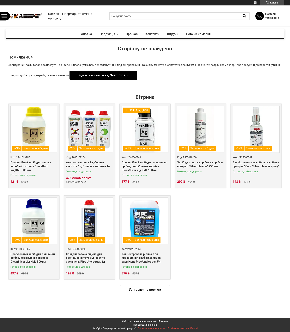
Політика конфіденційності (183, 328)
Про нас (132, 34)
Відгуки (172, 34)
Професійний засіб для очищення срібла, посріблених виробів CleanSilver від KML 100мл (144, 166)
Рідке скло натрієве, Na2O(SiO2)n (103, 75)
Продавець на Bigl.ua (145, 324)
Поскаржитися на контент (152, 328)
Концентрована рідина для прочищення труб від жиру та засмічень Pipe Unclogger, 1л (85, 258)
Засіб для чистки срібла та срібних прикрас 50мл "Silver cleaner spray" (256, 164)
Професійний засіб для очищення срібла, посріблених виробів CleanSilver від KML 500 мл (32, 258)
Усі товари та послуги (145, 289)
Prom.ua (163, 321)
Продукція (107, 34)
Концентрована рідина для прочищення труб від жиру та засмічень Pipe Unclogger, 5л (141, 258)
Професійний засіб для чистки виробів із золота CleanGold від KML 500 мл (30, 166)
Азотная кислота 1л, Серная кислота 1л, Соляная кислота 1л (88, 164)
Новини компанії (198, 34)
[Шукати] (244, 16)
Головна (86, 34)
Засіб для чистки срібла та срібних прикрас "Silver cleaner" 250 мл (200, 164)
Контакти (152, 34)
